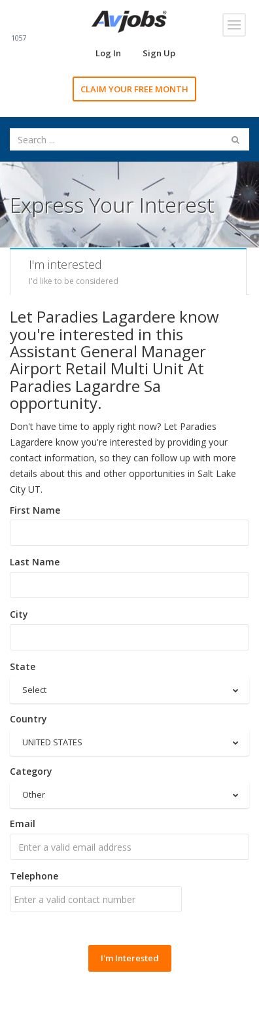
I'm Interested (130, 958)
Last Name (35, 562)
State (22, 666)
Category (31, 771)
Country (28, 719)
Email (22, 823)
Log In (108, 53)
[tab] (128, 271)
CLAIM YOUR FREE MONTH (134, 89)
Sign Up (159, 53)
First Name (35, 510)
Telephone (34, 876)
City (19, 614)
